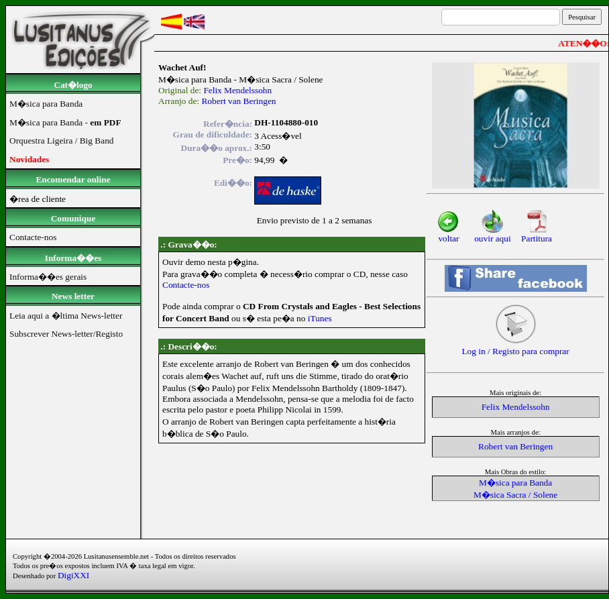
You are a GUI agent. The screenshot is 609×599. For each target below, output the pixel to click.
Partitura (536, 234)
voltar (448, 234)
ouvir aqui (492, 234)
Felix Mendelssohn (237, 90)
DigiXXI (73, 575)
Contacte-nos (185, 285)
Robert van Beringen (238, 101)
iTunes (320, 318)
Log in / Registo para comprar (515, 347)
